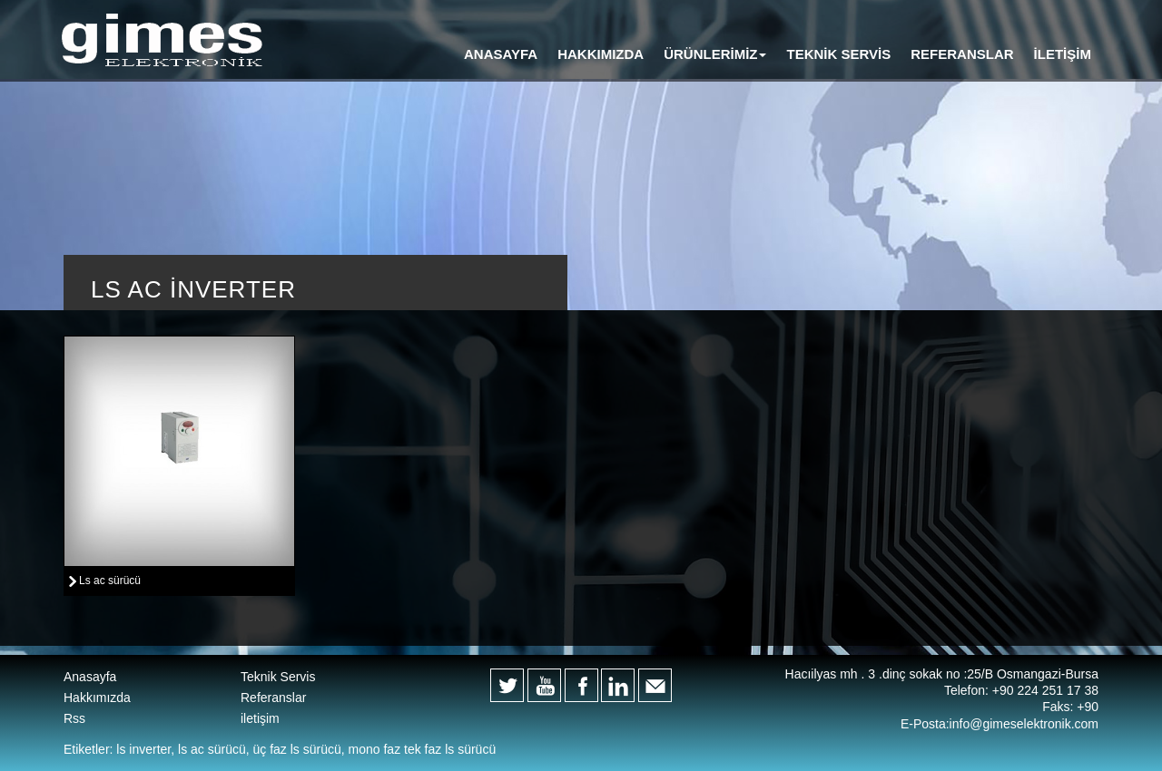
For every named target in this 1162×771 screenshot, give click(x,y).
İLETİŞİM (1062, 54)
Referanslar (273, 697)
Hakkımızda (97, 697)
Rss (74, 718)
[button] (715, 54)
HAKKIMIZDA (600, 54)
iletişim (260, 718)
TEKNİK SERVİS (838, 54)
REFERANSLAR (962, 54)
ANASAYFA (500, 54)
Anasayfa (90, 676)
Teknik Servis (278, 676)
